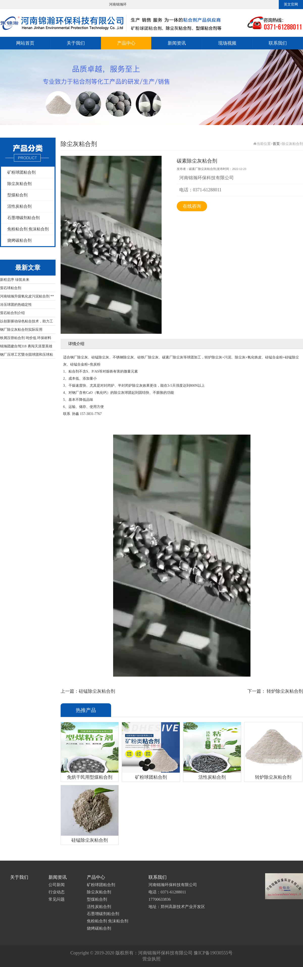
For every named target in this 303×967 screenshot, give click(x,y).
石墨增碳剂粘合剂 (23, 218)
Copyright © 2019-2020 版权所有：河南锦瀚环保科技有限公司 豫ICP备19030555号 (151, 952)
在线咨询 (192, 206)
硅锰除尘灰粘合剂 (97, 691)
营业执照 (151, 958)
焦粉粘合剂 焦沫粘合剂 (28, 229)
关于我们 (76, 43)
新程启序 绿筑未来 (14, 280)
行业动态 (56, 892)
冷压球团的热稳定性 (16, 305)
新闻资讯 (177, 43)
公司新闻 (56, 885)
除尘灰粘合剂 (19, 184)
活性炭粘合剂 (19, 206)
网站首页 (25, 43)
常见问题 (56, 899)
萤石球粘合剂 (10, 288)
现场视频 (227, 43)
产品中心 (126, 43)
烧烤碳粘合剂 (19, 240)
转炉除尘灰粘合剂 (284, 691)
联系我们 (278, 43)
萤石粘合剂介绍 (12, 313)
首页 (276, 144)
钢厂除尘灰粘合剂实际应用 (21, 329)
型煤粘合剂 (17, 195)
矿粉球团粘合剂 (21, 172)
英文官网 (291, 4)
